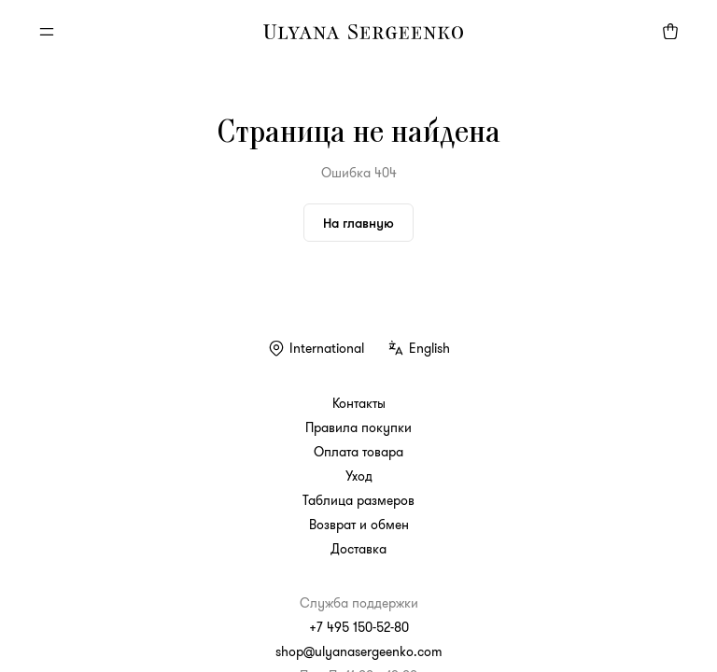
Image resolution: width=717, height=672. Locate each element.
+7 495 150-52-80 (359, 627)
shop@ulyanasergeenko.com (359, 651)
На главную (358, 223)
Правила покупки (358, 427)
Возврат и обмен (359, 524)
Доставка (358, 548)
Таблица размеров (358, 500)
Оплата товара (358, 451)
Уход (359, 476)
